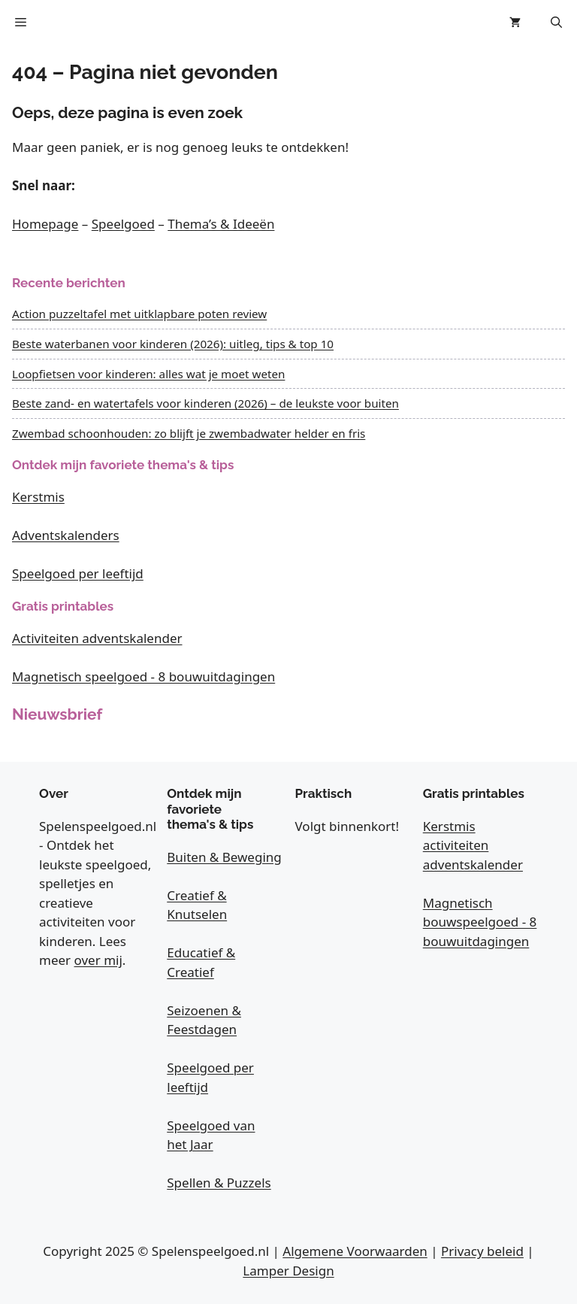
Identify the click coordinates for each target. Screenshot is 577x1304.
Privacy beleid (482, 1251)
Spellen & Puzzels (218, 1182)
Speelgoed (123, 223)
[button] (556, 22)
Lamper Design (288, 1270)
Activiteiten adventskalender (97, 638)
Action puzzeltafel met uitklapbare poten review (139, 313)
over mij (98, 960)
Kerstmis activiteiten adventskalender (473, 845)
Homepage (45, 223)
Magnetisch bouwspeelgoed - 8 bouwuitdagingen (480, 922)
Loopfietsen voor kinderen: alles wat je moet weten (148, 373)
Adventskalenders (65, 535)
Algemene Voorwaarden (354, 1251)
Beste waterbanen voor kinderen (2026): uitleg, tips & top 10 (173, 343)
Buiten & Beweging (224, 857)
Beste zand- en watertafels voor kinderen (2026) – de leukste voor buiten (205, 403)
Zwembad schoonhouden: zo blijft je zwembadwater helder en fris (188, 433)
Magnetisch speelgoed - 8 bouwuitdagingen (143, 676)
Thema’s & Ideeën (221, 223)
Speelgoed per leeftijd (77, 573)
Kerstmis (38, 496)
